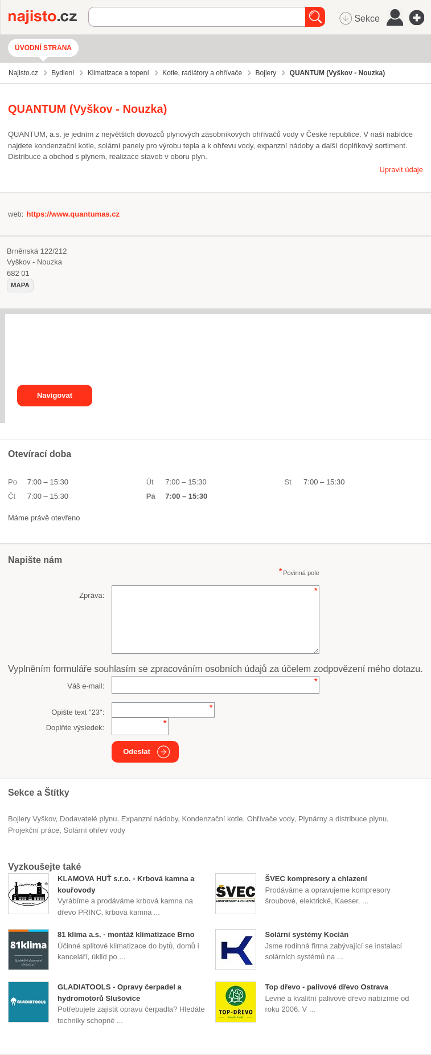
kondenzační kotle (212, 818)
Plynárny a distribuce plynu (342, 818)
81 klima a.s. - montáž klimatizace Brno (126, 934)
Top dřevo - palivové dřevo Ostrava (326, 987)
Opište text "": (77, 712)
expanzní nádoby (149, 818)
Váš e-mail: (85, 686)
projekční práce (33, 830)
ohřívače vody (270, 818)
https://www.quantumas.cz (72, 214)
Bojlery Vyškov (32, 818)
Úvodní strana (43, 48)
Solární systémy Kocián (306, 934)
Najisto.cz (48, 17)
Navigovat (54, 395)
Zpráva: (91, 595)
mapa (20, 285)
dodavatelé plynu (88, 818)
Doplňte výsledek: (75, 727)
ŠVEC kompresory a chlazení (316, 878)
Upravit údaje (401, 169)
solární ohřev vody (94, 830)
